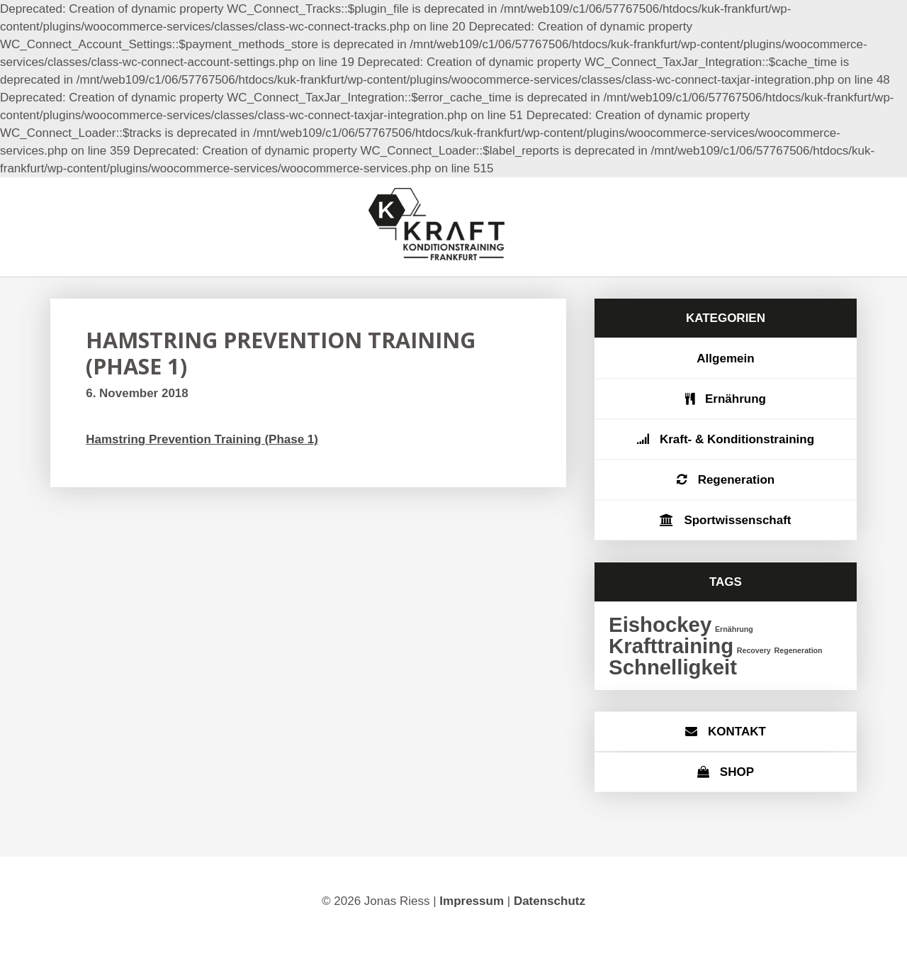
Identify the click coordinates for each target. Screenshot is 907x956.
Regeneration (736, 480)
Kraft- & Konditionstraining (737, 439)
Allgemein (725, 358)
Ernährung (735, 399)
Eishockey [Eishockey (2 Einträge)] (660, 624)
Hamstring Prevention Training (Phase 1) (202, 439)
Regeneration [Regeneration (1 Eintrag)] (798, 650)
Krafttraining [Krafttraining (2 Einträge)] (671, 645)
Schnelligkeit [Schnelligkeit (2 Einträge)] (673, 667)
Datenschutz (549, 901)
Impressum (471, 901)
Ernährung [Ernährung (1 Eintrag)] (734, 629)
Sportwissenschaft (737, 520)
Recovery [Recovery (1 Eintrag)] (754, 650)
